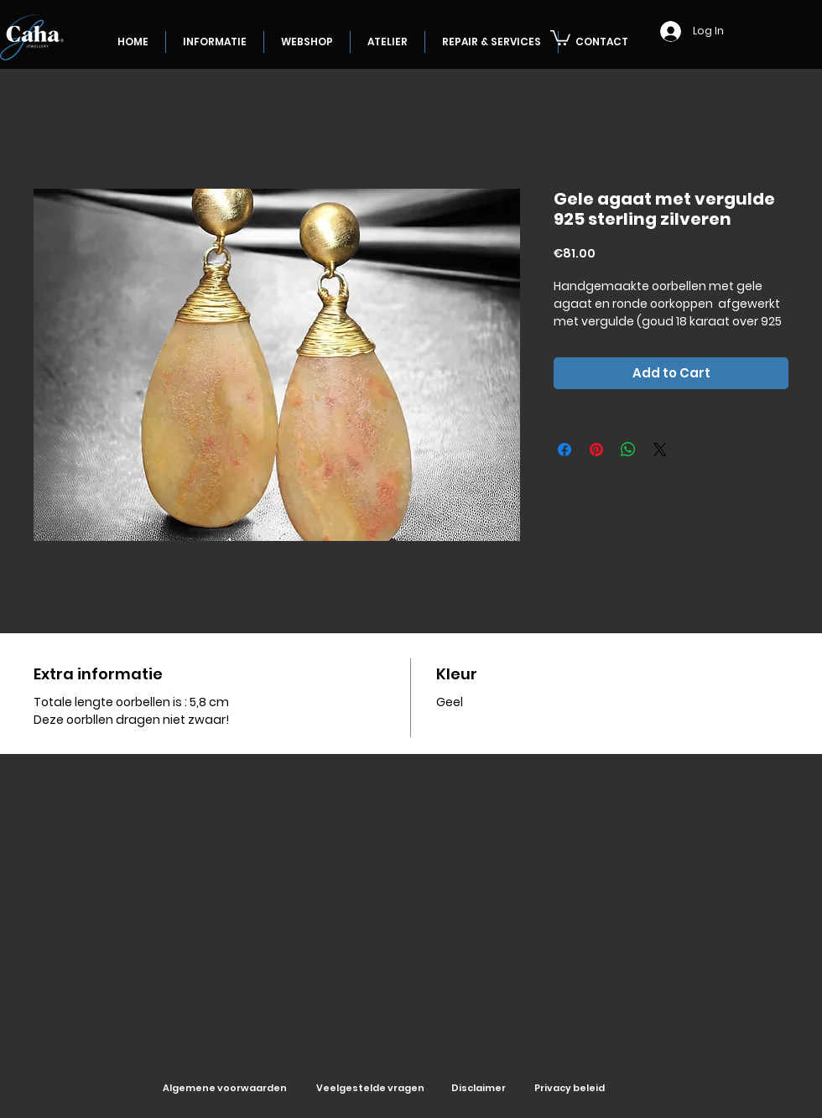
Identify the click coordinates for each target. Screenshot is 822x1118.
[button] (560, 37)
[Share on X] (660, 449)
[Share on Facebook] (564, 449)
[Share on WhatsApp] (628, 449)
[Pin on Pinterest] (596, 449)
